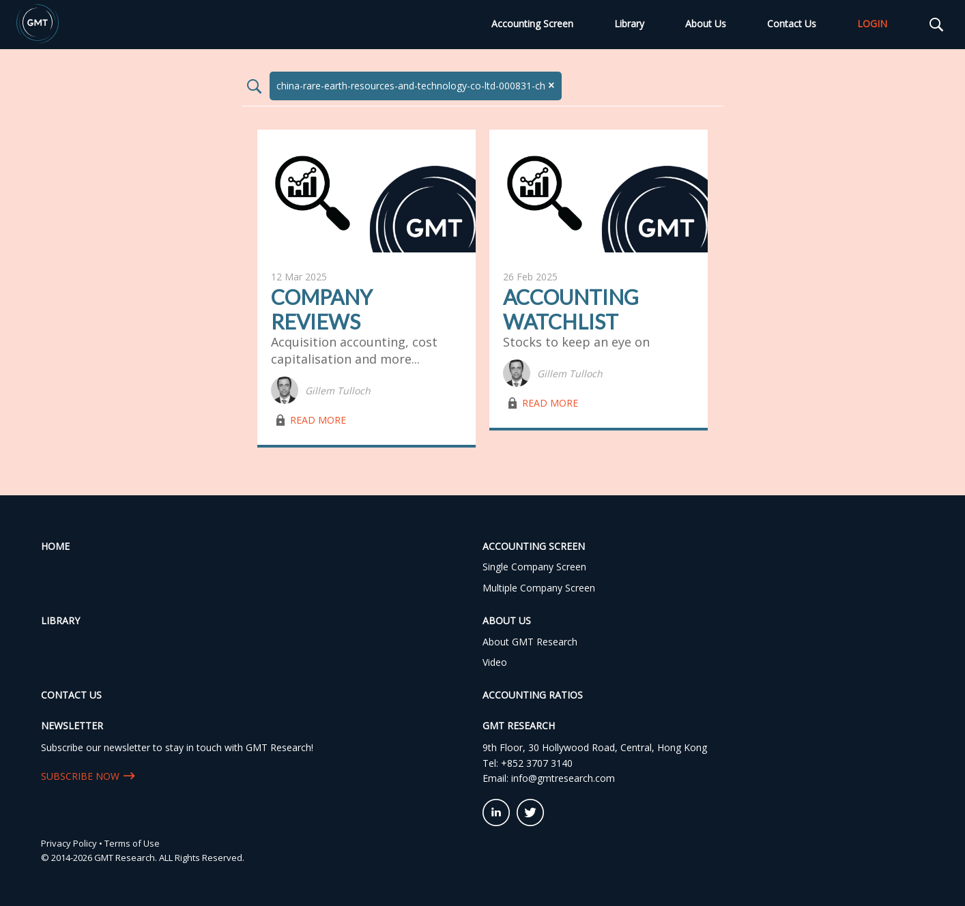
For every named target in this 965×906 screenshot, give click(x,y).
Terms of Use (132, 843)
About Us (705, 23)
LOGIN (872, 23)
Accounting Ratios (532, 694)
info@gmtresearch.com (563, 778)
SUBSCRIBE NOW (80, 776)
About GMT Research (529, 641)
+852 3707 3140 (537, 763)
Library (629, 23)
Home (55, 546)
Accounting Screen (532, 23)
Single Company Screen (534, 566)
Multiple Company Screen (538, 587)
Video (494, 662)
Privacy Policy (69, 843)
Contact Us (791, 23)
